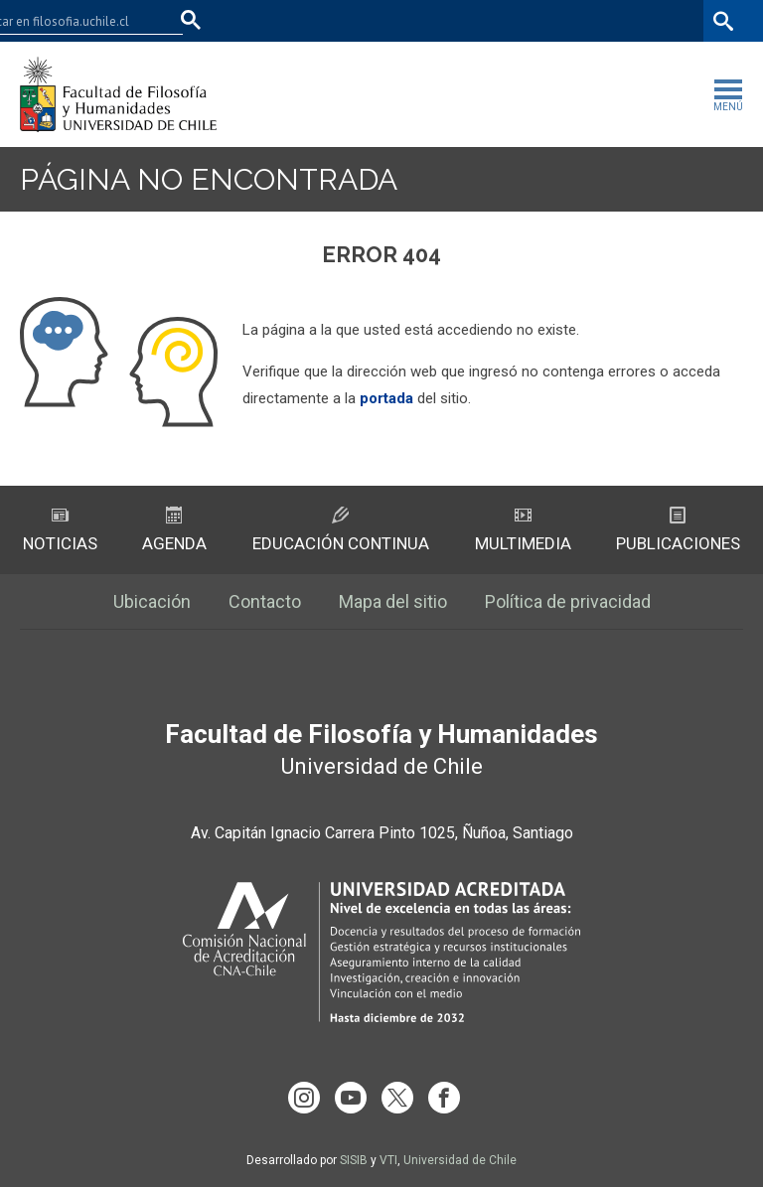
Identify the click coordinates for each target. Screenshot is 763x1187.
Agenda (174, 530)
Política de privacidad (568, 601)
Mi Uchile (585, 20)
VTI (388, 1160)
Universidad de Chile (460, 1160)
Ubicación (152, 601)
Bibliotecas (662, 20)
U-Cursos (514, 20)
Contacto (265, 601)
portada (386, 398)
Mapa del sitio (393, 601)
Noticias (60, 530)
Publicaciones (678, 530)
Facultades (412, 20)
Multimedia (523, 530)
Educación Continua (340, 530)
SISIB (354, 1160)
